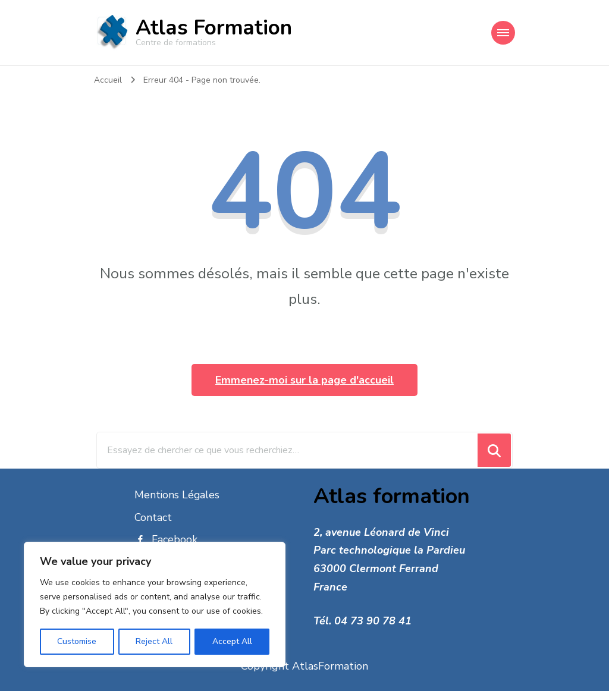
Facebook (165, 539)
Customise (76, 641)
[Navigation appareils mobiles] (503, 33)
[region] (154, 604)
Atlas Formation (214, 28)
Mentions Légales (177, 495)
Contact (153, 517)
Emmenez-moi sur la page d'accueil (304, 380)
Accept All (232, 641)
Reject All (154, 641)
